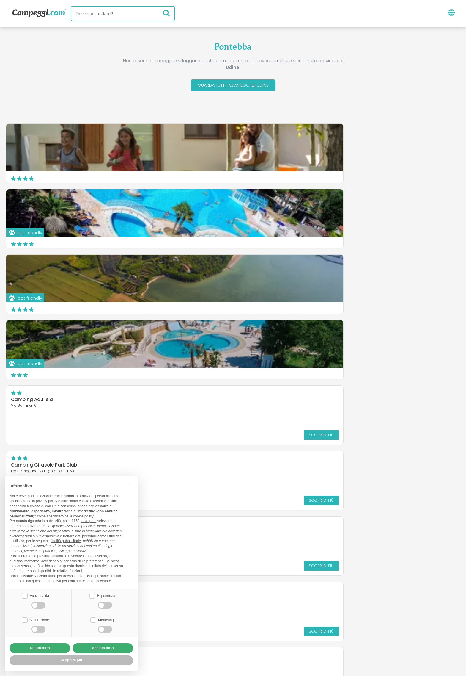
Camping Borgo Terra (190, 266)
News (202, 602)
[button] (130, 484)
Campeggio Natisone (345, 332)
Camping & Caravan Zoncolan (47, 335)
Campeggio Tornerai (35, 270)
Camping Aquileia (186, 204)
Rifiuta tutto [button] (40, 648)
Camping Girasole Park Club (353, 204)
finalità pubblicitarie (66, 540)
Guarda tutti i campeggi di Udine (233, 86)
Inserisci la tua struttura (212, 626)
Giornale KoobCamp (244, 602)
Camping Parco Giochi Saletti (354, 266)
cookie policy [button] (83, 515)
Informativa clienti (255, 637)
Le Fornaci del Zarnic (188, 332)
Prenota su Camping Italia (284, 626)
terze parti (88, 520)
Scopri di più (283, 239)
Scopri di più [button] (71, 660)
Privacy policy (206, 637)
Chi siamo (161, 626)
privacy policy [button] (46, 500)
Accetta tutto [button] (103, 648)
